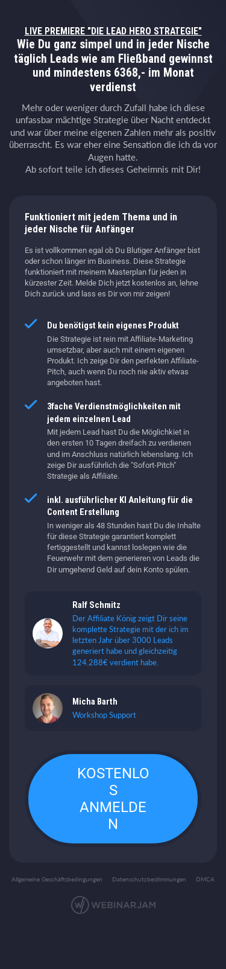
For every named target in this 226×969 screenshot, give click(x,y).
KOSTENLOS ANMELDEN (113, 799)
